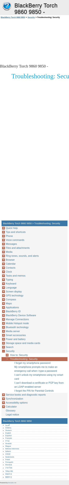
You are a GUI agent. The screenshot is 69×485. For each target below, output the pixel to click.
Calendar (11, 263)
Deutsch (8, 430)
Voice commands (15, 240)
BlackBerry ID (13, 311)
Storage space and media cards (23, 343)
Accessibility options (17, 402)
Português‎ (9, 462)
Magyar (8, 446)
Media (9, 252)
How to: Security (19, 355)
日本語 (7, 454)
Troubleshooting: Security (24, 359)
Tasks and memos (15, 275)
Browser (10, 260)
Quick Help (12, 228)
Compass (11, 299)
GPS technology (14, 295)
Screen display (14, 291)
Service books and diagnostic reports (26, 394)
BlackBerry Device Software (21, 315)
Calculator (11, 406)
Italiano (8, 451)
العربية (7, 425)
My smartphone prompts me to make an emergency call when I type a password (35, 369)
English (8, 433)
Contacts (10, 267)
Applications (12, 307)
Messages (11, 244)
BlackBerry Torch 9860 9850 (6, 6)
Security (31, 17)
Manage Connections (17, 319)
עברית (7, 441)
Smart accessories (16, 335)
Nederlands (9, 457)
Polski (7, 459)
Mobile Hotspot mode (17, 323)
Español (8, 435)
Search (10, 347)
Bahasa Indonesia (12, 449)
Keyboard (11, 283)
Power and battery (16, 339)
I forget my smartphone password (32, 363)
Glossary (10, 410)
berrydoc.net (12, 482)
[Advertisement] (34, 41)
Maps (9, 303)
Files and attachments (18, 248)
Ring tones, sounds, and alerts (22, 256)
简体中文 (8, 474)
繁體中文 (8, 477)
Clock (9, 271)
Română (8, 465)
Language (11, 287)
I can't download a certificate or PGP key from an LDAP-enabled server (39, 385)
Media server (13, 331)
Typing (9, 279)
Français (8, 438)
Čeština (8, 428)
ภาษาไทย (8, 468)
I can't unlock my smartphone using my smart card (38, 377)
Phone (9, 236)
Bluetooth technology (17, 327)
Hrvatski (8, 443)
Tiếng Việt (9, 471)
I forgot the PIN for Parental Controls (34, 390)
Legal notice (12, 414)
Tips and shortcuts (16, 232)
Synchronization (14, 398)
